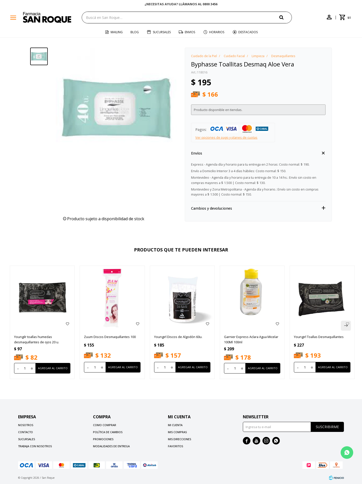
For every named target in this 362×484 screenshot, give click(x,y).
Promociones (103, 439)
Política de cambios (107, 432)
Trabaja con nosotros (35, 446)
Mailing (117, 32)
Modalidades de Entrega (111, 446)
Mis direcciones (179, 439)
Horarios (216, 32)
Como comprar (104, 425)
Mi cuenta (175, 425)
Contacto (25, 432)
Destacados (248, 32)
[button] (285, 17)
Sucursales (162, 32)
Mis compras (177, 432)
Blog (134, 32)
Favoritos (175, 446)
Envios (190, 32)
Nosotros (25, 425)
